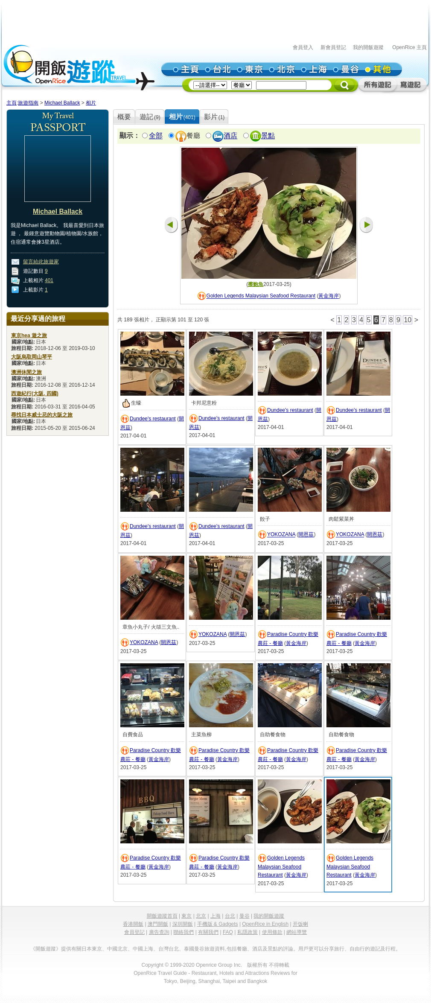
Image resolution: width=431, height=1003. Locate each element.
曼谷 (244, 916)
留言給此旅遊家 (41, 262)
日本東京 (92, 949)
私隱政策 (247, 932)
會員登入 (303, 47)
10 (407, 320)
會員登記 (134, 932)
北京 (201, 916)
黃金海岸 (328, 296)
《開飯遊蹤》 (45, 949)
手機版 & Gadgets (217, 924)
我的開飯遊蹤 (368, 47)
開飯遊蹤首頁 (162, 916)
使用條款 (272, 932)
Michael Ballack (62, 103)
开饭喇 (300, 924)
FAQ (228, 932)
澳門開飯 (158, 924)
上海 (215, 916)
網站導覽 (296, 932)
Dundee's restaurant (153, 419)
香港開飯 (133, 924)
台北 (230, 916)
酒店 (230, 136)
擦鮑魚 (255, 284)
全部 (156, 136)
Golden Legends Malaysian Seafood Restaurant (261, 296)
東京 (186, 916)
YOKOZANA (281, 535)
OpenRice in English (265, 924)
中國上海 (143, 949)
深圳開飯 (182, 924)
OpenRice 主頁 (409, 47)
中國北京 (117, 949)
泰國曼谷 (194, 949)
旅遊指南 (28, 103)
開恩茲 (306, 535)
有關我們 (208, 932)
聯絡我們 (183, 932)
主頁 (11, 103)
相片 (91, 103)
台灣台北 (168, 949)
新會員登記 (333, 47)
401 (49, 280)
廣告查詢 (159, 932)
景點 (268, 136)
